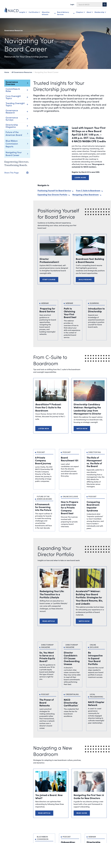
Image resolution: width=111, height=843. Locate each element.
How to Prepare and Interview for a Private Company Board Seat (69, 507)
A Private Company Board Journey (43, 460)
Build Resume (85, 279)
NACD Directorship (71, 702)
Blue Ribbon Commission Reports (12, 143)
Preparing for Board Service (47, 310)
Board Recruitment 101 (69, 459)
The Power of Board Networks (46, 702)
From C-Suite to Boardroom (88, 190)
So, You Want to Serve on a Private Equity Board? (47, 657)
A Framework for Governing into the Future (43, 507)
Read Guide (81, 813)
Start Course (48, 279)
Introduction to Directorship (96, 310)
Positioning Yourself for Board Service (54, 190)
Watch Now (81, 428)
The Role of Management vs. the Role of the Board (94, 462)
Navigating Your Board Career (14, 154)
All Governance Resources (22, 72)
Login (72, 4)
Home (6, 72)
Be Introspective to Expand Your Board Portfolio (95, 658)
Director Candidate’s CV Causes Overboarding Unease (72, 658)
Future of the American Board (14, 133)
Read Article (48, 621)
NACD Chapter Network (96, 703)
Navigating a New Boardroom (85, 194)
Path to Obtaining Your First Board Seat (70, 313)
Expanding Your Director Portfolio (52, 194)
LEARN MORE (80, 177)
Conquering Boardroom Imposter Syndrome (93, 506)
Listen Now (43, 428)
